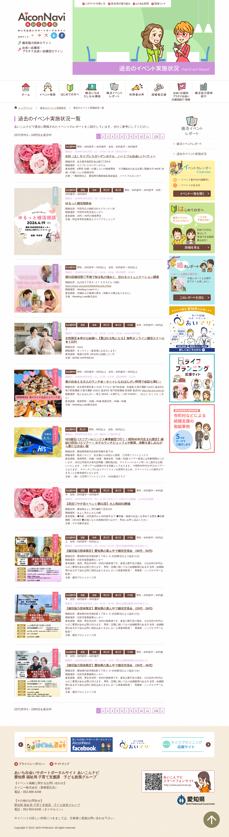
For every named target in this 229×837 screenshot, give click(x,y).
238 (156, 136)
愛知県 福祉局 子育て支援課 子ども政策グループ (47, 805)
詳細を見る (192, 247)
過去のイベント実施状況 (53, 107)
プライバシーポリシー (32, 764)
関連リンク (160, 3)
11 (147, 136)
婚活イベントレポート (189, 144)
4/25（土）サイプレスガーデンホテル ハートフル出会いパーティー (110, 156)
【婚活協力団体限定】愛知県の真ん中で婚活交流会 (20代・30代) (108, 608)
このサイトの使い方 (95, 3)
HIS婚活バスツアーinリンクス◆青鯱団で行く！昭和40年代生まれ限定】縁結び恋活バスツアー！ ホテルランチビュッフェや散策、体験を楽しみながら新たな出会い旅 (114, 443)
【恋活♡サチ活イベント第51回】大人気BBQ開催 (97, 503)
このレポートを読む (192, 298)
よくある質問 (142, 3)
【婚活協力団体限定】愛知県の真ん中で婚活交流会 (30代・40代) (108, 665)
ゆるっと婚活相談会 (78, 203)
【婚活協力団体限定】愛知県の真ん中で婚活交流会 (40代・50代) (108, 550)
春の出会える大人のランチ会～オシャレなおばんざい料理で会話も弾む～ (113, 381)
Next (208, 744)
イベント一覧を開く (192, 194)
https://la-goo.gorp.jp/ (153, 390)
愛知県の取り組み (120, 3)
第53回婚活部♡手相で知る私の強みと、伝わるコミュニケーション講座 (112, 277)
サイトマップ (61, 764)
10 (141, 136)
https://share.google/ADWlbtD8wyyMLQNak (88, 286)
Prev (20, 744)
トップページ (25, 107)
